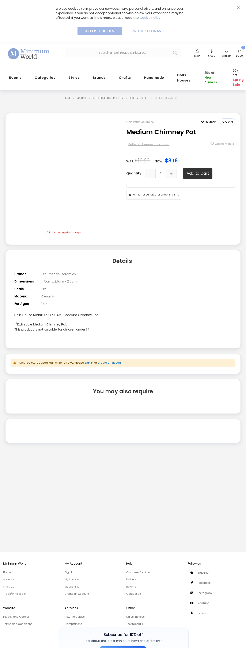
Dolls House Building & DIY (107, 96)
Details (122, 259)
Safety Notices (135, 617)
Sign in (89, 360)
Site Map (8, 586)
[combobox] (123, 53)
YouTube (203, 603)
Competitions (73, 624)
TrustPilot (203, 572)
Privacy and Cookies (16, 617)
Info (176, 193)
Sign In (69, 572)
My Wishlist (72, 586)
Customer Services (138, 572)
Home (67, 96)
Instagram (205, 593)
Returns (131, 586)
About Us (9, 579)
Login (197, 56)
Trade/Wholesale (14, 594)
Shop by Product (138, 96)
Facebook (204, 583)
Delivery (131, 579)
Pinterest (203, 613)
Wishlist (226, 56)
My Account (72, 579)
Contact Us (133, 594)
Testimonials (134, 624)
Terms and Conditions (17, 624)
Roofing (81, 96)
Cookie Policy (150, 17)
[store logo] (28, 52)
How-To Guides (75, 617)
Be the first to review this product (149, 143)
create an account (110, 360)
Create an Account (77, 594)
